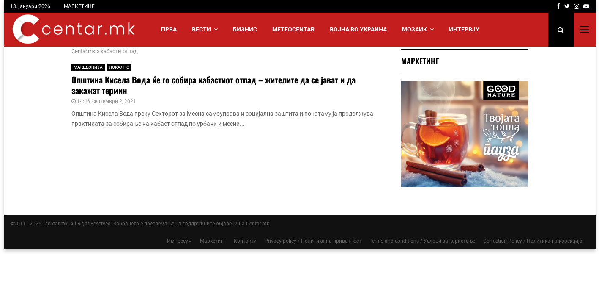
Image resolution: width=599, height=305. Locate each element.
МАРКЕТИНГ (79, 6)
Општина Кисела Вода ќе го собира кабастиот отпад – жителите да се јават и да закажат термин (213, 85)
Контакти (245, 241)
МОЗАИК (414, 29)
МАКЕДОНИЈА (88, 67)
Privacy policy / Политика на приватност (313, 241)
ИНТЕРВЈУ (464, 29)
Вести (201, 29)
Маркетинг (213, 241)
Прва (169, 29)
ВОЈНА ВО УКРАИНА (358, 29)
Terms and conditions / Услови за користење (422, 241)
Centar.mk (83, 51)
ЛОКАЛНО (119, 67)
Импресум (179, 241)
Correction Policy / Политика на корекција (533, 241)
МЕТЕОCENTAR (293, 29)
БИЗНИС (245, 29)
